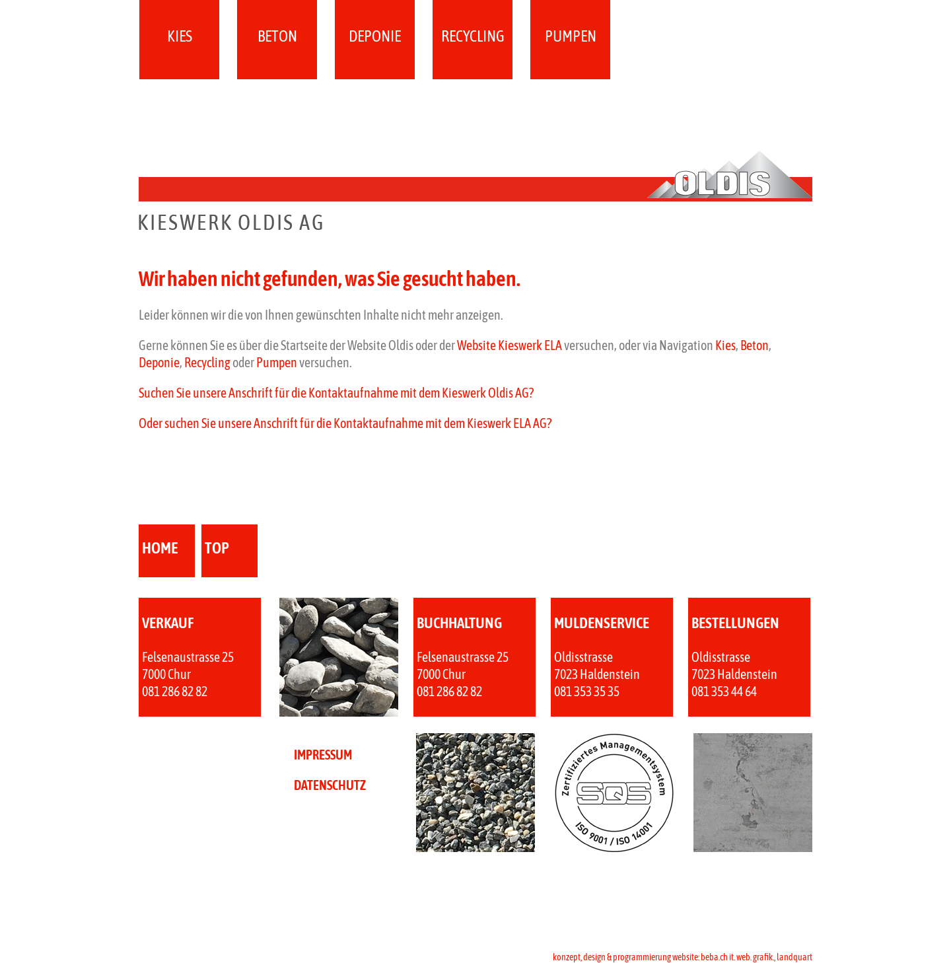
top (217, 548)
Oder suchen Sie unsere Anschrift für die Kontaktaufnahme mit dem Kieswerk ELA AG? (345, 423)
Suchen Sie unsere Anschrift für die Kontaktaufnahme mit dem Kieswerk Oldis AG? (336, 392)
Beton (277, 36)
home (160, 548)
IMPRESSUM (323, 754)
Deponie (375, 36)
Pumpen (570, 36)
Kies (179, 36)
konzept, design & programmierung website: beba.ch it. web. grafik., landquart (682, 957)
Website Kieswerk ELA (509, 345)
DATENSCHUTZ (330, 785)
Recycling (473, 36)
